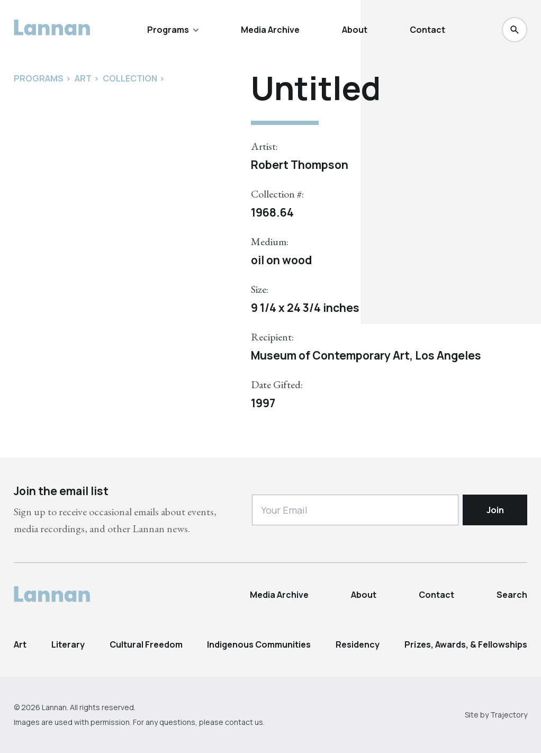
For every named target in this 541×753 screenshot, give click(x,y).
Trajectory (508, 715)
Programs (173, 29)
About (354, 29)
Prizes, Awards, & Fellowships (465, 644)
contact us (244, 722)
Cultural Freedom (146, 644)
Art (20, 644)
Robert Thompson (299, 164)
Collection (130, 78)
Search (512, 594)
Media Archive (270, 29)
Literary (68, 644)
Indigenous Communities (259, 644)
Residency (358, 644)
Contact (427, 29)
